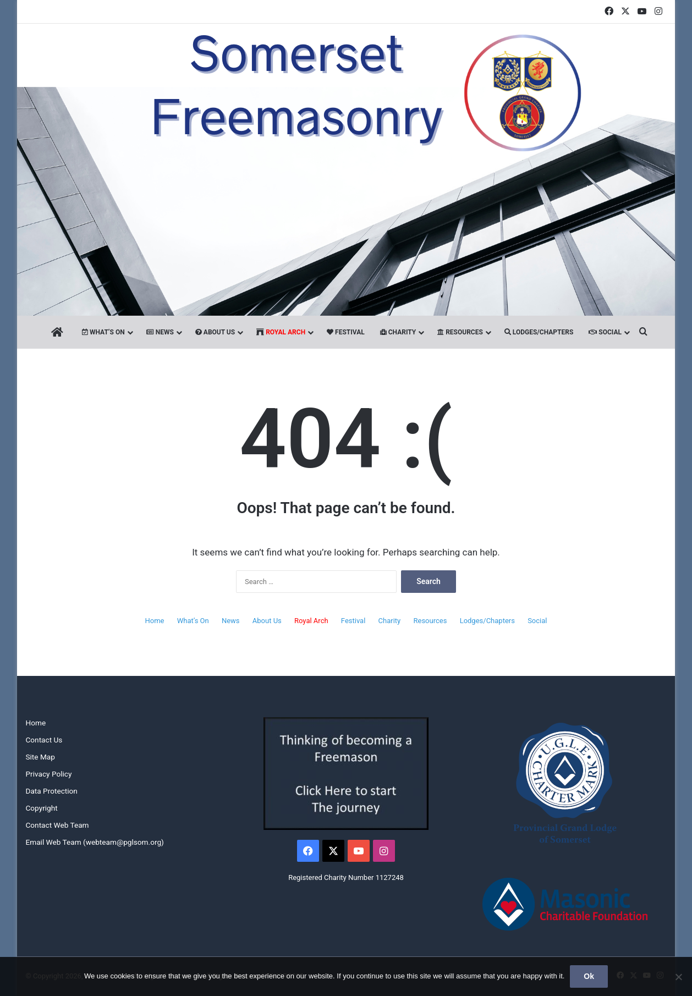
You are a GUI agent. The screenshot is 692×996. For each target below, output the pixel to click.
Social (605, 332)
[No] (678, 976)
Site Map (39, 756)
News (160, 332)
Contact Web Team (57, 825)
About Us (215, 332)
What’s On (103, 332)
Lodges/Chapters (538, 332)
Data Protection (51, 790)
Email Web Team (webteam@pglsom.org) (94, 842)
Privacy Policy (48, 773)
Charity (398, 332)
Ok (589, 976)
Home (154, 621)
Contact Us (43, 739)
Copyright (41, 808)
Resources (460, 332)
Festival (346, 332)
